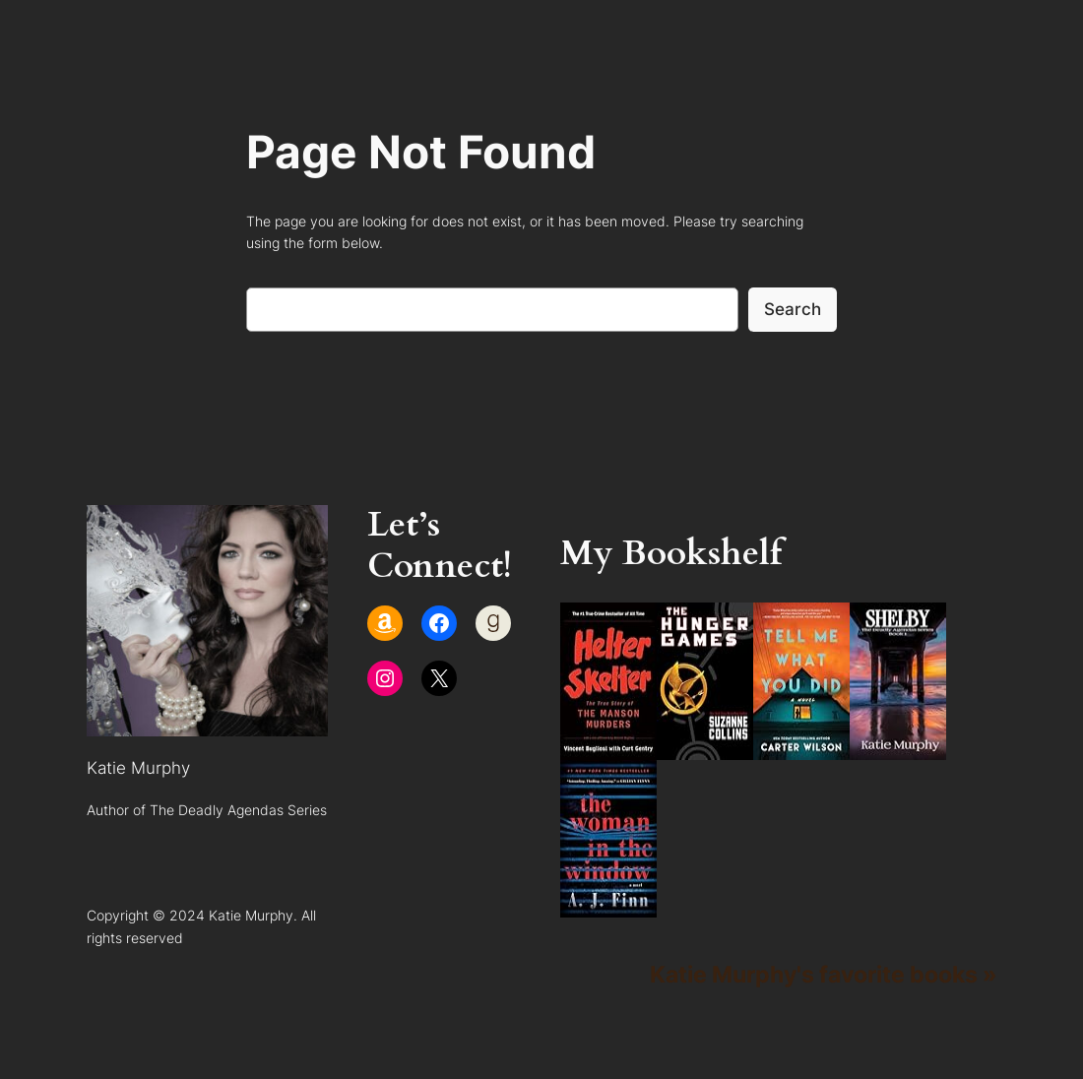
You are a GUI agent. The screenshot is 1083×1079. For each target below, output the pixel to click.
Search (792, 309)
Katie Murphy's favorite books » (823, 974)
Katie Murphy (138, 768)
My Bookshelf (671, 554)
